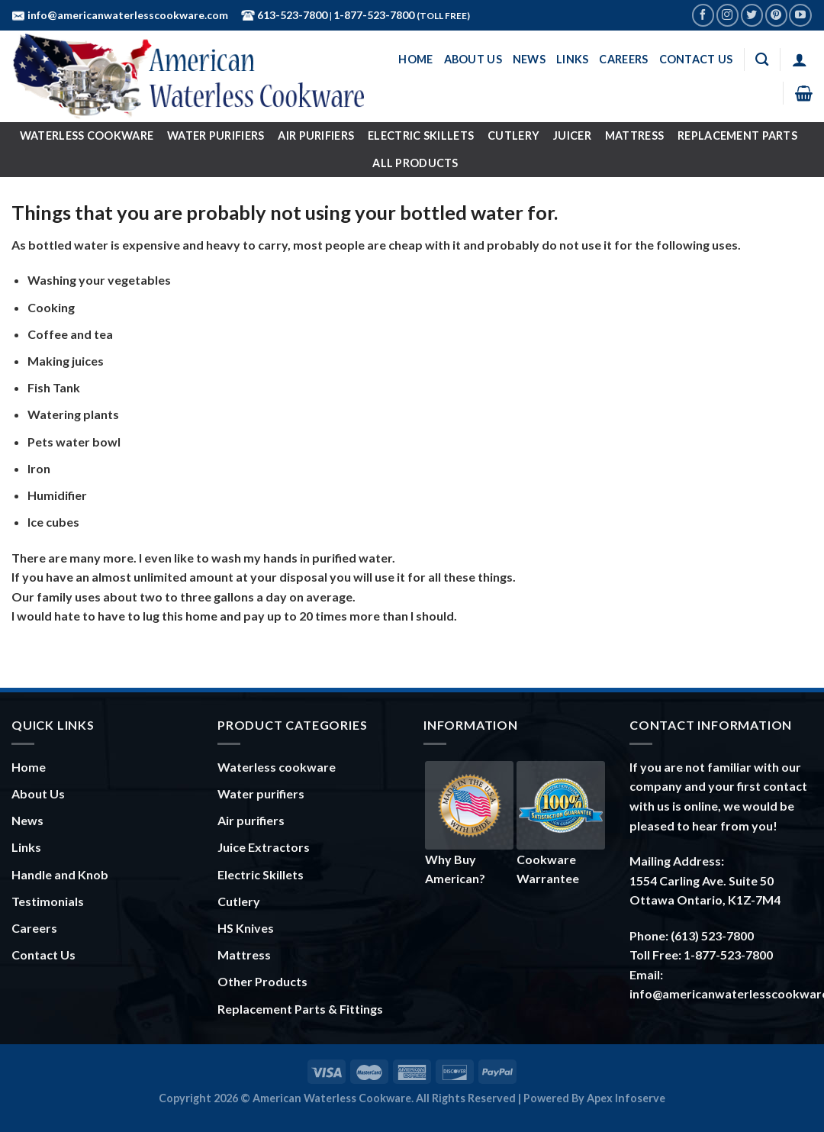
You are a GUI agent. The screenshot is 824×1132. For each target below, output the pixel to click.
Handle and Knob (59, 874)
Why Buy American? (469, 823)
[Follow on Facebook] (703, 15)
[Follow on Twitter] (752, 15)
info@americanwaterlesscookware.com (126, 14)
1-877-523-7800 (375, 14)
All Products (415, 162)
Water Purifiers (215, 135)
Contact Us (696, 59)
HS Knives (245, 928)
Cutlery (513, 135)
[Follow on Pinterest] (776, 15)
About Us (473, 59)
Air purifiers (251, 820)
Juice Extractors (263, 847)
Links (572, 59)
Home (415, 59)
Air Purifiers (316, 135)
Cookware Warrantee (561, 823)
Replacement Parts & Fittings (300, 1008)
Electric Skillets (421, 135)
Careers (623, 59)
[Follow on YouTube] (800, 15)
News (529, 59)
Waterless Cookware (86, 135)
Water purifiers (260, 793)
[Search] (761, 60)
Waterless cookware (276, 767)
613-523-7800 (291, 14)
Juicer (572, 135)
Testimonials (47, 901)
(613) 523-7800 (712, 935)
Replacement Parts (737, 135)
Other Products (262, 981)
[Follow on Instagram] (727, 15)
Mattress (634, 135)
